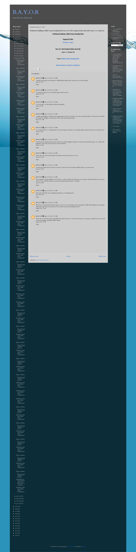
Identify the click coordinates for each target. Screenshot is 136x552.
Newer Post (34, 256)
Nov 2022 (19, 43)
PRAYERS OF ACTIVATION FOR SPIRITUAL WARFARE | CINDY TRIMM (117, 92)
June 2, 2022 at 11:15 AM (51, 127)
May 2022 (19, 58)
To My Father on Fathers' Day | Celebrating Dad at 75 (117, 111)
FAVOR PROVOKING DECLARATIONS (117, 76)
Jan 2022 (18, 503)
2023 (16, 36)
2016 (16, 518)
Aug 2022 (19, 51)
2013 (16, 526)
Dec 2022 (19, 41)
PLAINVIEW (70, 546)
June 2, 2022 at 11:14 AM (51, 90)
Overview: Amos (68, 42)
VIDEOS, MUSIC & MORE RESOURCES (117, 30)
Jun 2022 (18, 56)
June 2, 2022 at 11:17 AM (51, 202)
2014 (16, 523)
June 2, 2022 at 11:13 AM (51, 78)
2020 (16, 509)
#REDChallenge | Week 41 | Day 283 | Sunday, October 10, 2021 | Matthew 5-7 (118, 83)
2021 (16, 506)
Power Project (116, 126)
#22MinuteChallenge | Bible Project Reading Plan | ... (20, 63)
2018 (16, 514)
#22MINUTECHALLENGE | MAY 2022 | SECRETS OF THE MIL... (20, 482)
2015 (16, 521)
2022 (16, 39)
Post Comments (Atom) (42, 260)
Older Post (102, 256)
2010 (16, 533)
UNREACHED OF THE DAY (118, 38)
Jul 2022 (18, 53)
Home (68, 256)
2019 (16, 511)
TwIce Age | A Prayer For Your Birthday (117, 131)
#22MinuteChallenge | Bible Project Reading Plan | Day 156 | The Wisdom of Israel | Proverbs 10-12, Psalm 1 (118, 102)
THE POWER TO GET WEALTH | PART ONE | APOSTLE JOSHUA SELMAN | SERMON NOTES (118, 58)
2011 (16, 531)
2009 (16, 535)
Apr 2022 (18, 496)
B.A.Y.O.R (26, 12)
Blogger (83, 546)
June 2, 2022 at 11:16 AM (51, 165)
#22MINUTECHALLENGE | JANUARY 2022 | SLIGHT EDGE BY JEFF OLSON (118, 69)
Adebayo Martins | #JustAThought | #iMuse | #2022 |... (20, 71)
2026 (16, 29)
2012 (16, 528)
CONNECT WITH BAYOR (117, 34)
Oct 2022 (18, 46)
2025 (16, 32)
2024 (16, 34)
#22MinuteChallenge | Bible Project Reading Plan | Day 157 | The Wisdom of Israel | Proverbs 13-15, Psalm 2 (118, 119)
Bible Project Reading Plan (70, 58)
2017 (16, 516)
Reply (37, 84)
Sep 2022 (18, 48)
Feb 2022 (18, 501)
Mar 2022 (19, 499)
